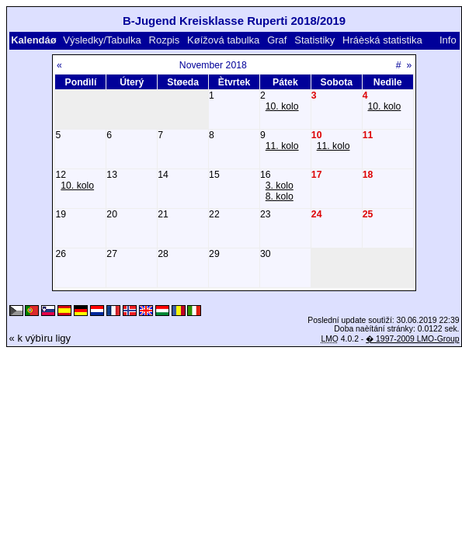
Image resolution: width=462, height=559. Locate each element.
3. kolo (280, 185)
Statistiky (314, 40)
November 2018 (213, 65)
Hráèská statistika (382, 40)
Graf (277, 40)
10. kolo (282, 106)
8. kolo (280, 196)
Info (448, 40)
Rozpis (164, 40)
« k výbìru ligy (40, 338)
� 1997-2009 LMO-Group (412, 339)
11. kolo (282, 146)
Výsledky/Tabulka (102, 40)
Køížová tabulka (223, 40)
